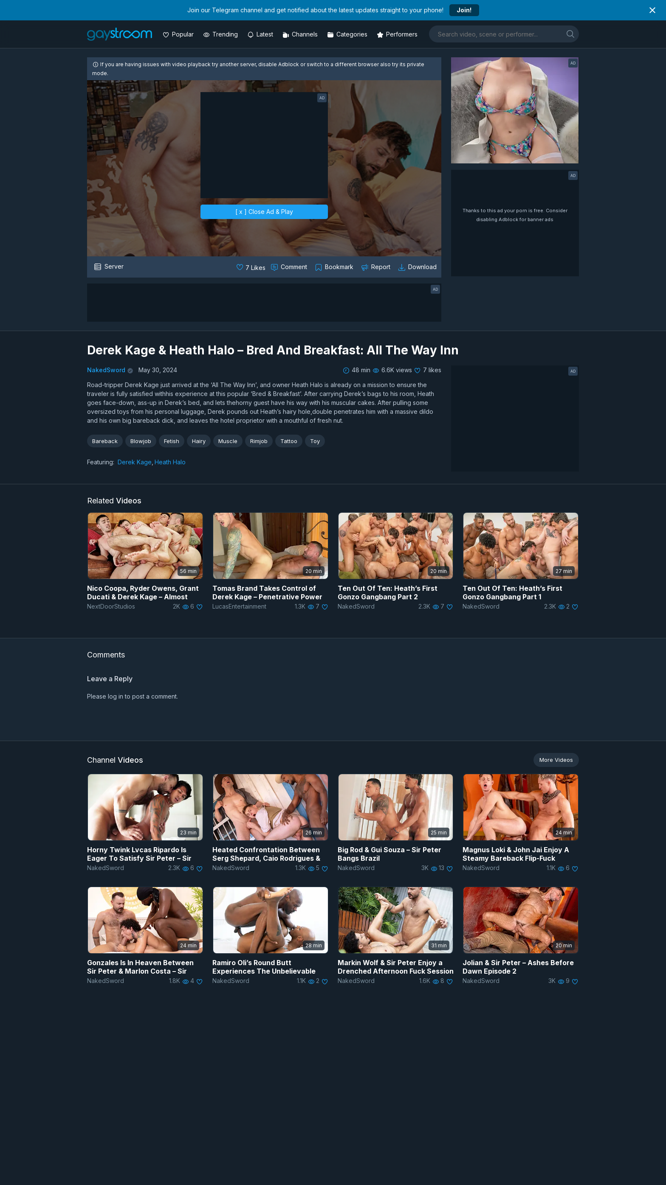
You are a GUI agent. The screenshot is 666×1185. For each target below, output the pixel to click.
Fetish (171, 441)
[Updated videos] (261, 34)
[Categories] (348, 34)
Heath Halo (170, 462)
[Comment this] (289, 267)
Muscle (227, 441)
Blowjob (140, 441)
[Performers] (398, 34)
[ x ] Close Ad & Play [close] (264, 211)
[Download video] (418, 267)
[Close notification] (652, 10)
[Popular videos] (179, 34)
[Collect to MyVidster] (335, 267)
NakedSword (106, 369)
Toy (315, 441)
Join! (464, 10)
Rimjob (259, 441)
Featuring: (100, 462)
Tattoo (288, 441)
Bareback (105, 441)
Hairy (199, 441)
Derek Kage (135, 462)
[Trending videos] (221, 34)
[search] (570, 34)
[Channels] (301, 34)
